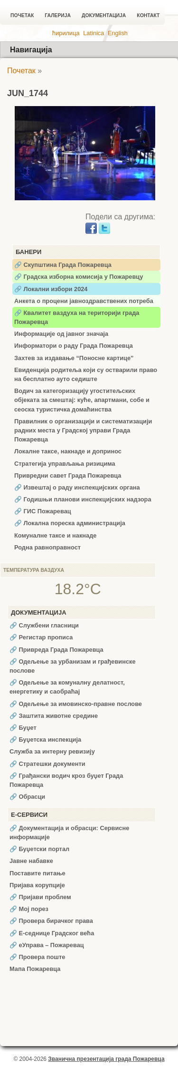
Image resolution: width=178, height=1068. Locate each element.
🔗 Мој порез (28, 908)
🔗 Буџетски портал (39, 848)
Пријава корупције (37, 885)
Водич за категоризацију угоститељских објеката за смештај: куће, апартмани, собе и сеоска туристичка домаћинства (82, 399)
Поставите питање (37, 873)
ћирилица (66, 33)
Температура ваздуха (33, 570)
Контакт (148, 15)
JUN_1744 (27, 93)
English (118, 33)
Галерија (58, 15)
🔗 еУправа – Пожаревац (46, 945)
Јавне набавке (31, 860)
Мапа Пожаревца (34, 968)
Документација (104, 15)
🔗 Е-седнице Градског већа (51, 933)
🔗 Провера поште (37, 956)
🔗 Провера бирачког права (51, 920)
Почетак (22, 15)
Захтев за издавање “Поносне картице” (73, 358)
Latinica (93, 33)
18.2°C (78, 589)
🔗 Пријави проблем (40, 897)
